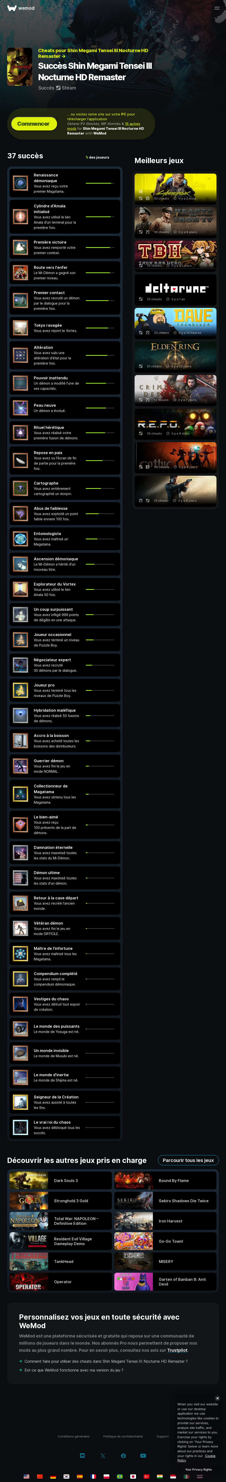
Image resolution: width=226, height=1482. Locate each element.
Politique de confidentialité (123, 1436)
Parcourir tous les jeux (188, 1160)
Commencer (33, 123)
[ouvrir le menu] (217, 8)
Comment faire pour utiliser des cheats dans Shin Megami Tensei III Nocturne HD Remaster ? (106, 1361)
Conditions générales (74, 1436)
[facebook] (123, 1456)
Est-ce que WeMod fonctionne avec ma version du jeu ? (74, 1370)
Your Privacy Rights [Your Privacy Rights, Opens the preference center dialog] (198, 1469)
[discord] (82, 1456)
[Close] (217, 1398)
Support (163, 1436)
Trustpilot (177, 1350)
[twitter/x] (103, 1456)
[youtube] (143, 1456)
